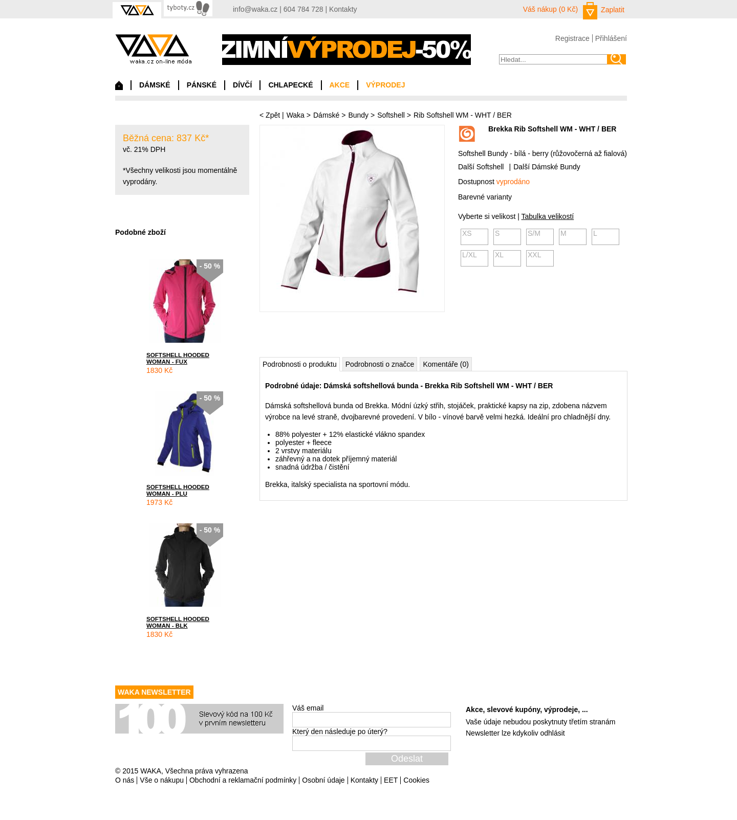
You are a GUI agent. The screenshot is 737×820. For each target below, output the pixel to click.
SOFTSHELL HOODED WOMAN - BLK (177, 622)
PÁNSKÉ (201, 85)
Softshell (391, 115)
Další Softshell (481, 167)
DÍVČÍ (242, 85)
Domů (119, 88)
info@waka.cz (255, 9)
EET (391, 780)
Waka (296, 115)
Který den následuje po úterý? (339, 731)
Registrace (572, 38)
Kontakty (343, 9)
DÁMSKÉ (154, 85)
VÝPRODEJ (385, 85)
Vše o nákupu (162, 780)
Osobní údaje (323, 780)
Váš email (307, 708)
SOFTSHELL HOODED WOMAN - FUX (177, 358)
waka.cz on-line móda (153, 48)
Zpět (273, 115)
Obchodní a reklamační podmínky (242, 780)
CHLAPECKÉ (290, 85)
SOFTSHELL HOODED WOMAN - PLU (177, 490)
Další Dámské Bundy (546, 167)
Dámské (326, 115)
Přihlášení (611, 38)
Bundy (358, 115)
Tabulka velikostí (547, 216)
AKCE (340, 85)
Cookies (416, 780)
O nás (124, 780)
